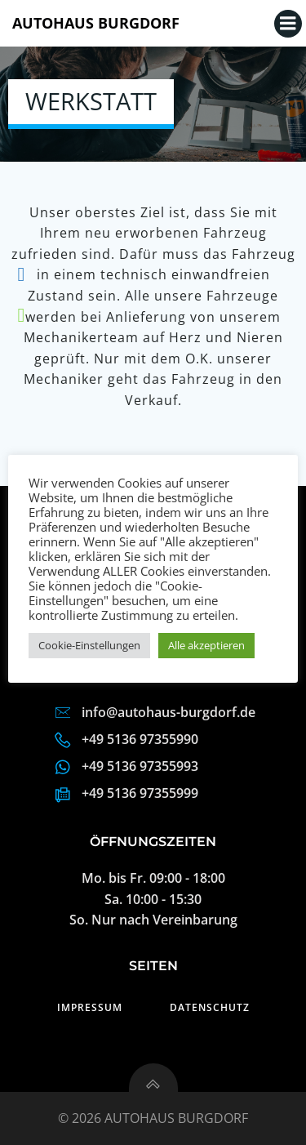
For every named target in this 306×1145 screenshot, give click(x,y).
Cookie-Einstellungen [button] (89, 645)
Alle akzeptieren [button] (206, 645)
